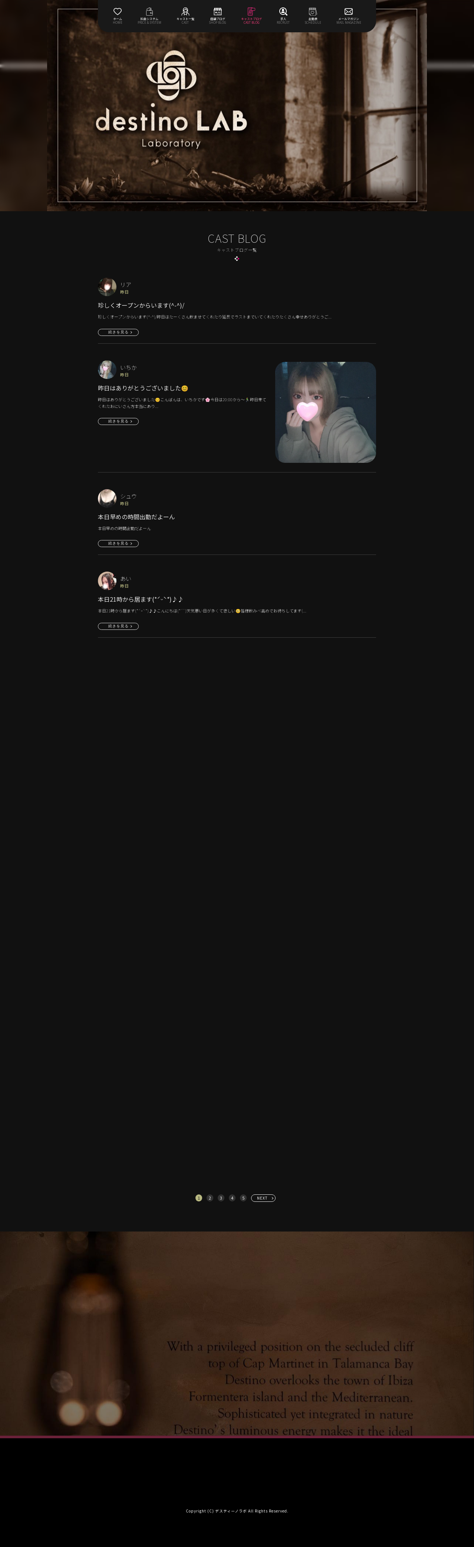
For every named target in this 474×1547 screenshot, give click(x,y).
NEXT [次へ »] (262, 1198)
